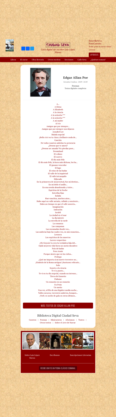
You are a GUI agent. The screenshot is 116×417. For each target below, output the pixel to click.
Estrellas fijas (58, 193)
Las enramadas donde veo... (58, 229)
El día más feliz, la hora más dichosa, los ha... (58, 162)
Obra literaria (38, 59)
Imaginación (58, 206)
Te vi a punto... (57, 270)
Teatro (81, 319)
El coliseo (58, 154)
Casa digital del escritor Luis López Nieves (58, 51)
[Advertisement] (58, 19)
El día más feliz (58, 159)
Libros (13, 59)
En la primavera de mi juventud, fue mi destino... (58, 181)
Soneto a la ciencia (58, 268)
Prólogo (58, 256)
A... (58, 104)
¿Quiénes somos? (97, 59)
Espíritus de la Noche (58, 190)
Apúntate (94, 54)
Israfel (58, 212)
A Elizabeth (58, 109)
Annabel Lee (58, 131)
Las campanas (58, 226)
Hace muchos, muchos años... (58, 198)
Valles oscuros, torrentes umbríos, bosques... (58, 293)
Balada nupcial (58, 134)
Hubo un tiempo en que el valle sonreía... (58, 204)
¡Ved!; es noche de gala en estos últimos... (58, 295)
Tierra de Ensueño (58, 276)
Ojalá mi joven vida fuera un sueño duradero (58, 245)
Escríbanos (55, 355)
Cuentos (32, 319)
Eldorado (58, 179)
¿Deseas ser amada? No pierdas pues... (58, 148)
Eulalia (58, 195)
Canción (58, 140)
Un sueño (58, 287)
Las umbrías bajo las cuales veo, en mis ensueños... (58, 232)
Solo (58, 265)
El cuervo (58, 156)
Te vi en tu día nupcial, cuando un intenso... (58, 273)
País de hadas (58, 248)
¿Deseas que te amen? (58, 145)
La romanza (58, 223)
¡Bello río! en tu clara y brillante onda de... (58, 137)
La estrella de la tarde (58, 220)
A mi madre (58, 120)
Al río (58, 123)
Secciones (69, 59)
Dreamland (58, 151)
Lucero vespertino (58, 240)
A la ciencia (58, 112)
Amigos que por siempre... (58, 126)
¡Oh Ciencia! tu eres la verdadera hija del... (58, 243)
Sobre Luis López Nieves (32, 356)
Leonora (58, 234)
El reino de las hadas (58, 170)
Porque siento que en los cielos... (58, 254)
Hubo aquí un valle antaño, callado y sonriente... (58, 201)
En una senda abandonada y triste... (58, 187)
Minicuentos (56, 319)
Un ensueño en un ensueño (58, 282)
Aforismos (69, 319)
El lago (58, 168)
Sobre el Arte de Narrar (65, 322)
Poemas (43, 319)
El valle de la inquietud (58, 173)
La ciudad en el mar (58, 215)
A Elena (58, 106)
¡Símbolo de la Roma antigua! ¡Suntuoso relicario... (58, 262)
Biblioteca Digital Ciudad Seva (58, 315)
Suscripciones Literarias (80, 355)
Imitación (58, 209)
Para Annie (58, 251)
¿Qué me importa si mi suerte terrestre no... (58, 259)
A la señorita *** (58, 115)
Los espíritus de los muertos (57, 237)
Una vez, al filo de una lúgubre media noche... (58, 290)
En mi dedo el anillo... (58, 184)
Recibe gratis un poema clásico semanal (58, 368)
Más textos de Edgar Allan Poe (58, 305)
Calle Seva (81, 59)
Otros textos (45, 322)
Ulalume (58, 279)
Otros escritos (54, 59)
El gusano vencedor (58, 165)
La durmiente (58, 218)
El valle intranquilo (58, 176)
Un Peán (58, 284)
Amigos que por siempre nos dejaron (58, 129)
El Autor (24, 59)
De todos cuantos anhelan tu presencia (58, 143)
